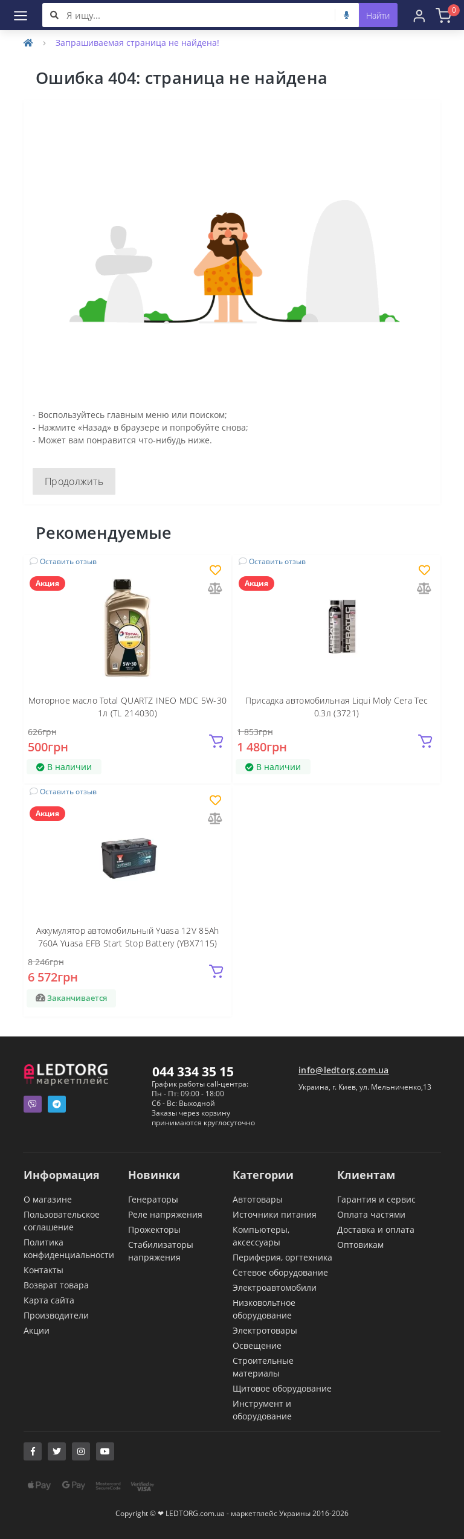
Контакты (43, 1270)
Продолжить (74, 481)
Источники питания (275, 1214)
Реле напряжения (165, 1214)
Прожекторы (154, 1229)
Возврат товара (56, 1285)
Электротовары (265, 1330)
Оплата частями (371, 1214)
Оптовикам (360, 1244)
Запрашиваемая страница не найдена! (137, 42)
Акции (37, 1330)
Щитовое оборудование (282, 1388)
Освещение (257, 1345)
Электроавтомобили (275, 1287)
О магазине (48, 1199)
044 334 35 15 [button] (193, 1071)
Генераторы (153, 1199)
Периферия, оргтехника (282, 1257)
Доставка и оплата (375, 1229)
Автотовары (258, 1199)
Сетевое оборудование (280, 1272)
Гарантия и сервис (376, 1199)
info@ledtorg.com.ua (343, 1070)
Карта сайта (49, 1300)
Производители (56, 1315)
